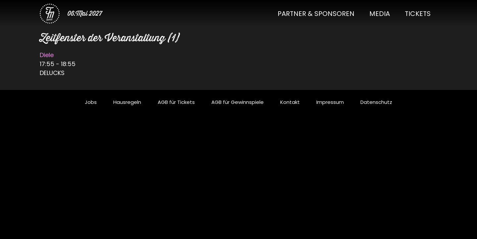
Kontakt (290, 102)
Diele (47, 55)
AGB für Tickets (176, 102)
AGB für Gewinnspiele (237, 102)
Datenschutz (376, 102)
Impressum (330, 102)
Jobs (91, 102)
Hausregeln (127, 102)
